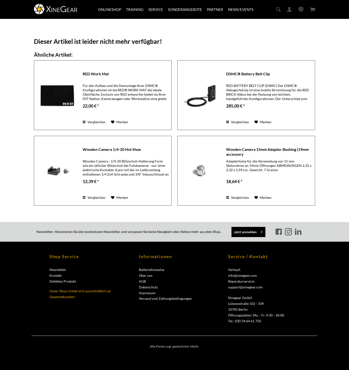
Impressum (147, 293)
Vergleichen (94, 122)
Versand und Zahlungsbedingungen (165, 298)
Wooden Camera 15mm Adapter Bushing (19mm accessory (267, 151)
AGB (142, 281)
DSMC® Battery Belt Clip (248, 73)
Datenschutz (148, 287)
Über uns (145, 275)
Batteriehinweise (151, 270)
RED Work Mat (96, 73)
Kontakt (55, 275)
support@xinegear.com (245, 287)
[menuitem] (109, 9)
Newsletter (57, 270)
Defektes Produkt (62, 281)
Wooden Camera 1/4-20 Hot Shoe (112, 149)
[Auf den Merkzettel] (119, 122)
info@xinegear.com (242, 275)
